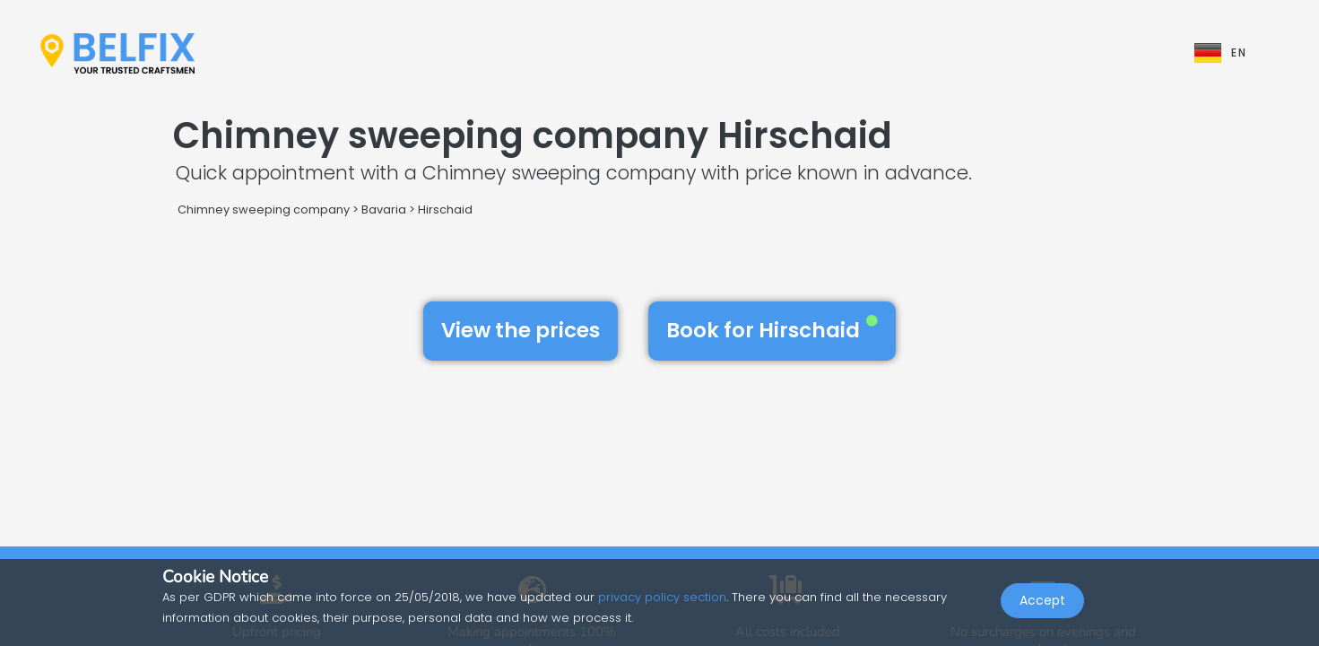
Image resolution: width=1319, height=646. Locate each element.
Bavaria (383, 209)
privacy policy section (662, 597)
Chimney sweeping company (264, 209)
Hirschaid (445, 209)
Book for (772, 330)
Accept (1042, 606)
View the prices (520, 330)
